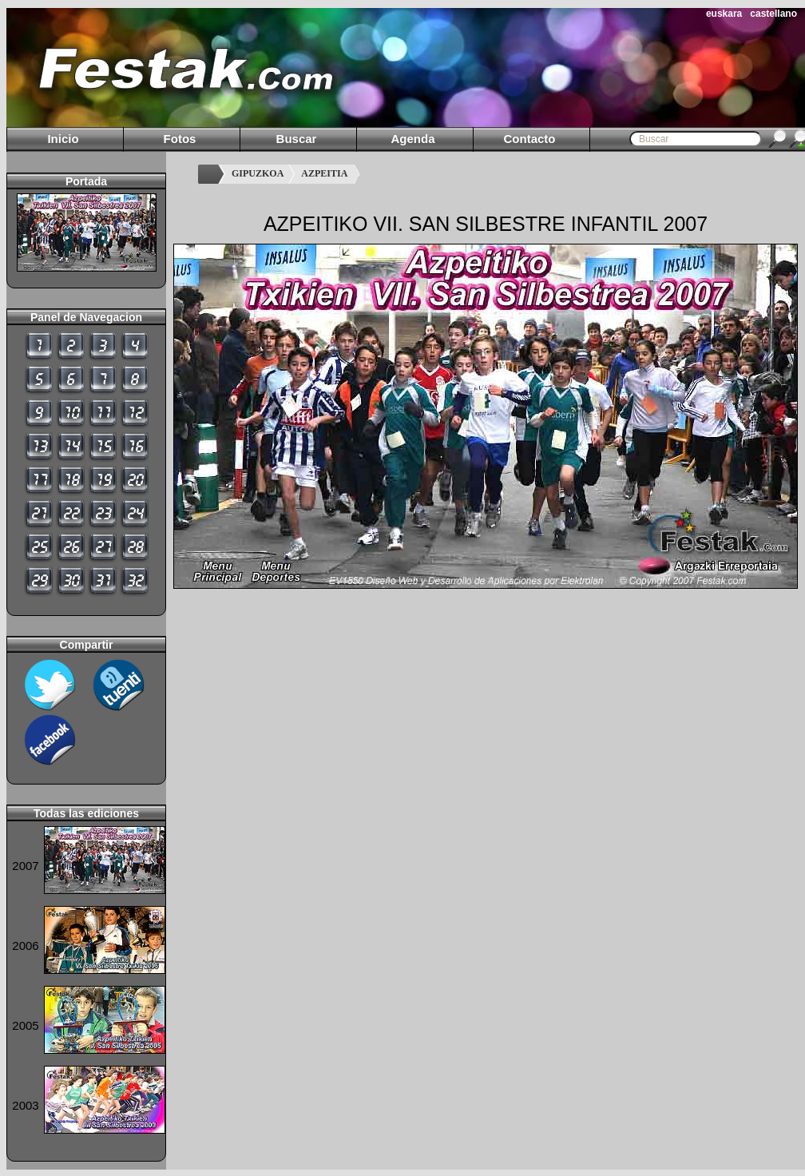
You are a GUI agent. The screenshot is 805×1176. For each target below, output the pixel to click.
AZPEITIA (324, 173)
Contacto (530, 138)
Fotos (180, 138)
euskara (724, 13)
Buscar (296, 138)
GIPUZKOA (258, 173)
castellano (773, 13)
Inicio (62, 138)
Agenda (412, 138)
